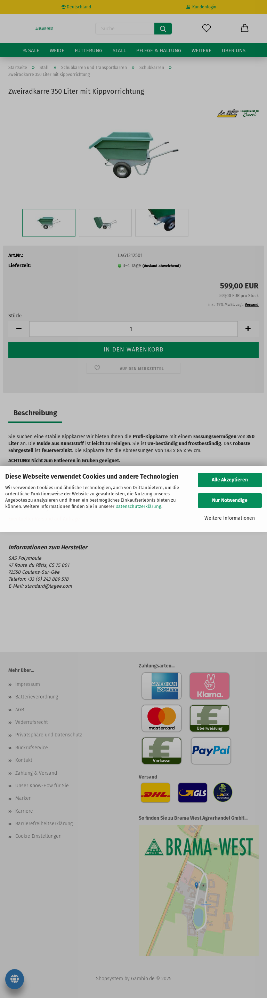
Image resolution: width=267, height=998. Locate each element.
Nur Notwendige (230, 500)
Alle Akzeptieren (230, 480)
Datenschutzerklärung (138, 506)
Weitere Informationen (229, 518)
